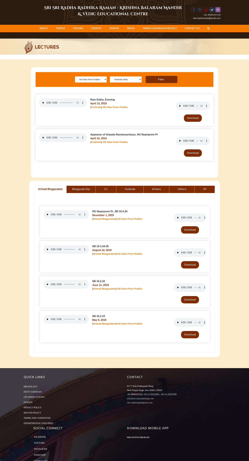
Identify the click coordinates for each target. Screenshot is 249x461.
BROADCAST (30, 386)
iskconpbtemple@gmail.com (207, 18)
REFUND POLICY (32, 413)
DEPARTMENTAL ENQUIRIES (38, 423)
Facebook (40, 437)
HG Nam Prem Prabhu (115, 107)
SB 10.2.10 (98, 316)
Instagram (40, 449)
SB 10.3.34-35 (100, 246)
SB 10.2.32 (98, 281)
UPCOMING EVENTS (34, 397)
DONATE (28, 402)
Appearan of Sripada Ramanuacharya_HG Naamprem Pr (124, 134)
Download (193, 118)
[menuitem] (44, 28)
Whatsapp (40, 455)
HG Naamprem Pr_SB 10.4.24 (109, 211)
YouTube (39, 443)
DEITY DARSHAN (33, 392)
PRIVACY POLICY (33, 407)
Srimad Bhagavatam (104, 218)
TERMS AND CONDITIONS (37, 418)
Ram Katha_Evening (102, 99)
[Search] (208, 28)
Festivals (96, 107)
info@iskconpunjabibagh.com (140, 398)
